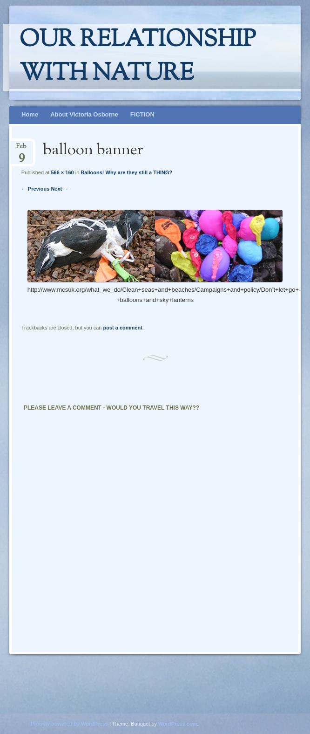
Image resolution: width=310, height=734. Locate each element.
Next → (59, 189)
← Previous (35, 189)
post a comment (122, 327)
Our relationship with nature (138, 57)
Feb (21, 149)
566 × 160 (62, 172)
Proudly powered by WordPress (69, 724)
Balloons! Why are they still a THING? (126, 172)
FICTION (142, 114)
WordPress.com (177, 724)
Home (29, 114)
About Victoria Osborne (84, 114)
